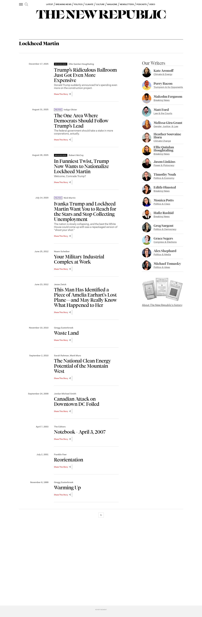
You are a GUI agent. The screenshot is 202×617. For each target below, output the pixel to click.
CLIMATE (89, 4)
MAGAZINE (112, 4)
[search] (26, 4)
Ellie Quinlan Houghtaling (81, 64)
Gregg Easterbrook (63, 327)
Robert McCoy (76, 155)
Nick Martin (69, 197)
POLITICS (78, 4)
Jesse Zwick (60, 284)
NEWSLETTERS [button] (127, 4)
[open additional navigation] (21, 4)
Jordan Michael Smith (65, 393)
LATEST (49, 4)
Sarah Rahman (61, 355)
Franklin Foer (60, 454)
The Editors (60, 426)
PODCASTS (141, 4)
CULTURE (100, 4)
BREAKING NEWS (63, 4)
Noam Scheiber (62, 251)
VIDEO (152, 4)
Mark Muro (75, 355)
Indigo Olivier (70, 109)
